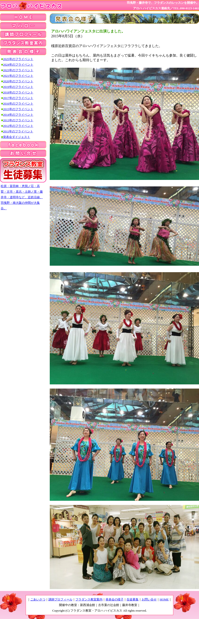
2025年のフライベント (18, 59)
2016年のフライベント (18, 103)
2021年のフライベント (18, 75)
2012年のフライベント (18, 126)
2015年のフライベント (18, 109)
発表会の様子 (115, 599)
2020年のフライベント (18, 81)
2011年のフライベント (18, 131)
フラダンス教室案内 (89, 599)
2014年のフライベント (18, 114)
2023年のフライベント (18, 70)
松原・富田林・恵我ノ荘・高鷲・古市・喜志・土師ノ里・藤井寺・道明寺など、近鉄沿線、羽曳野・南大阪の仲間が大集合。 (22, 197)
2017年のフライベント (18, 98)
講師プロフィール (60, 599)
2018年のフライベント (18, 92)
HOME (164, 599)
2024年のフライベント (18, 64)
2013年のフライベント (18, 120)
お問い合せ (149, 599)
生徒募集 (133, 599)
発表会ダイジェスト (15, 137)
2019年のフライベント (18, 87)
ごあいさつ (37, 599)
